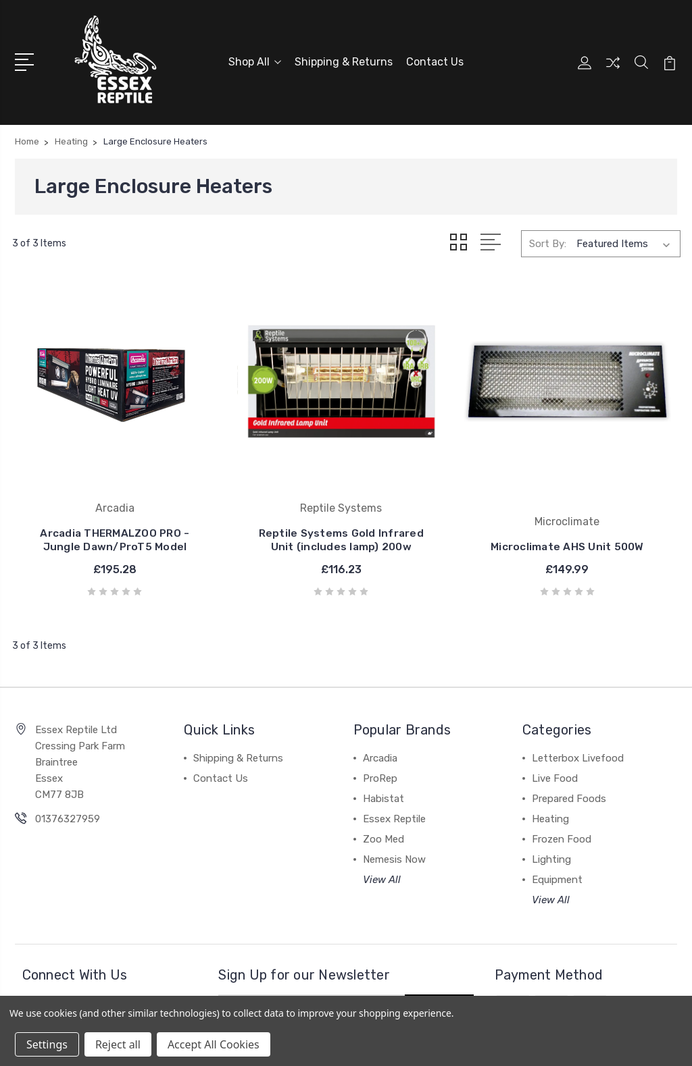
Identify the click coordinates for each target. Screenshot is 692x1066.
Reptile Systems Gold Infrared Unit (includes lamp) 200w (260, 487)
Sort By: (547, 240)
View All (382, 834)
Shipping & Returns (344, 60)
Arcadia (380, 712)
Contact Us (435, 60)
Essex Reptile (394, 773)
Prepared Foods (569, 753)
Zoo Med (383, 793)
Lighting (551, 813)
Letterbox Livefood (578, 712)
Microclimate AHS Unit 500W (432, 494)
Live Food (555, 732)
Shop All (254, 60)
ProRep (380, 732)
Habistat (383, 753)
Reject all (118, 1044)
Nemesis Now (394, 813)
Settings (47, 1044)
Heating (550, 773)
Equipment (557, 834)
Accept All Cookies (214, 1044)
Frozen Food (561, 793)
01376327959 (67, 773)
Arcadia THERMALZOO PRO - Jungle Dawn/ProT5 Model (88, 487)
